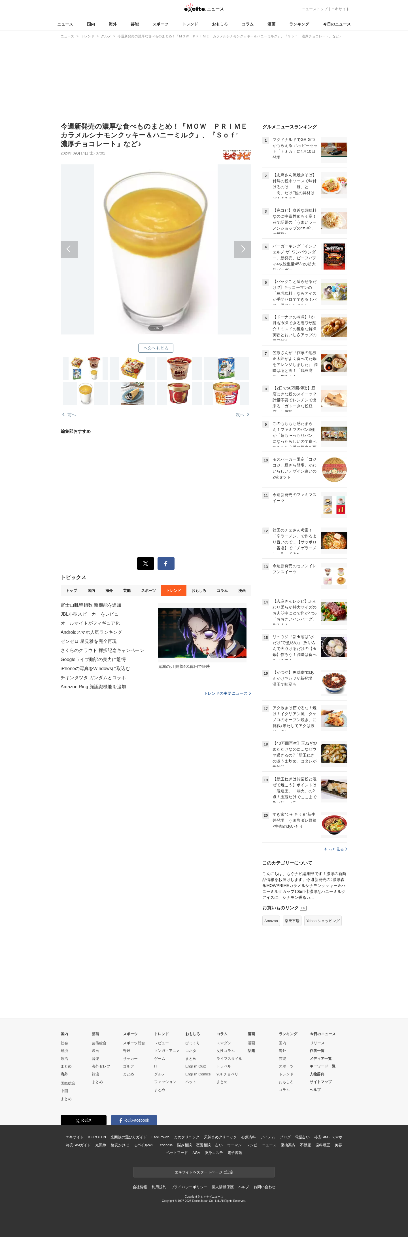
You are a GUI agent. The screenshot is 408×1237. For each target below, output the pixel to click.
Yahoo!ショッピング (323, 921)
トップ (71, 590)
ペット (190, 1082)
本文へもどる (156, 348)
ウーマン (234, 1145)
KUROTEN (97, 1137)
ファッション (165, 1082)
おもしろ (220, 24)
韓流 (95, 1074)
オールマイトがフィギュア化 (90, 623)
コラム (248, 24)
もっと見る (335, 849)
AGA (196, 1153)
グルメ (159, 1074)
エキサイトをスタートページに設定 (204, 1172)
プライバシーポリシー (189, 1187)
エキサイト (340, 9)
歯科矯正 (322, 1145)
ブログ (285, 1137)
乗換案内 (288, 1145)
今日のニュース (337, 24)
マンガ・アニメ (167, 1051)
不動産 (305, 1145)
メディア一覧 (321, 1058)
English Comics (198, 1074)
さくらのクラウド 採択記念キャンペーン (102, 650)
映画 (95, 1051)
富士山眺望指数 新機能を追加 (91, 605)
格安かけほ (120, 1145)
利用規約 (159, 1187)
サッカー (130, 1058)
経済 (64, 1051)
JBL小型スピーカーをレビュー (92, 614)
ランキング (299, 24)
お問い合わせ (264, 1187)
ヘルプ (315, 1090)
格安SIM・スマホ (328, 1137)
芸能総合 (99, 1043)
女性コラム (225, 1051)
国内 (91, 24)
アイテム (267, 1137)
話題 (251, 1051)
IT (156, 1066)
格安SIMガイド (78, 1145)
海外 (113, 24)
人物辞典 (317, 1074)
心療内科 (248, 1137)
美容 (338, 1145)
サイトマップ (321, 1082)
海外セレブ (101, 1066)
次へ (203, 242)
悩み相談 (184, 1145)
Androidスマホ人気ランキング (91, 632)
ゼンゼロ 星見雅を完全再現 (89, 641)
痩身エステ (214, 1153)
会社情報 (140, 1187)
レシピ (251, 1145)
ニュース (65, 24)
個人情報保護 (222, 1187)
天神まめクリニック (220, 1137)
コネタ (190, 1051)
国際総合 (68, 1083)
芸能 (135, 24)
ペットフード (177, 1153)
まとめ (66, 1066)
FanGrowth (160, 1137)
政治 (64, 1058)
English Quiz (195, 1066)
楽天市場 (292, 921)
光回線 (100, 1145)
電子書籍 (235, 1153)
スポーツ (160, 24)
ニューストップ (315, 9)
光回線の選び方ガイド (128, 1137)
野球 (126, 1051)
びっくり (192, 1043)
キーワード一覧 (322, 1066)
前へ (108, 242)
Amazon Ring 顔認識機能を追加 (93, 686)
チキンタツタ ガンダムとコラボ (93, 677)
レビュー (161, 1043)
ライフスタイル (229, 1058)
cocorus (166, 1145)
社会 (64, 1043)
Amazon (271, 921)
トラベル (223, 1066)
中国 (64, 1091)
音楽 (95, 1058)
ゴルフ (128, 1066)
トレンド (190, 24)
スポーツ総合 (134, 1043)
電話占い (302, 1137)
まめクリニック (186, 1137)
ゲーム (159, 1058)
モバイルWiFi (144, 1145)
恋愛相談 (203, 1145)
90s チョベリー (229, 1074)
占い (219, 1145)
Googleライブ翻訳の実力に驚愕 (93, 659)
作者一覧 (317, 1051)
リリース (317, 1043)
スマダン (223, 1043)
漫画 (271, 24)
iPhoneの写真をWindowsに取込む (95, 668)
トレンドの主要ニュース (227, 693)
